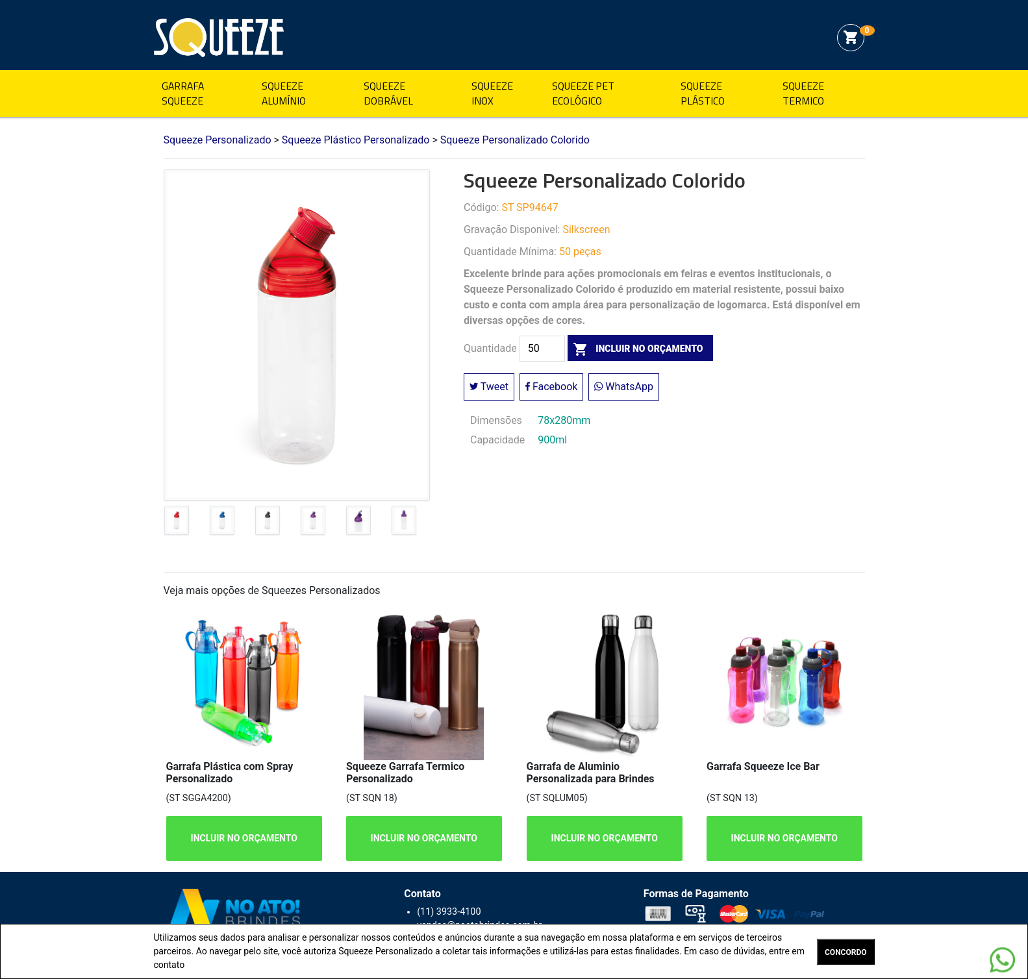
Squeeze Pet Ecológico (583, 93)
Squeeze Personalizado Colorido (515, 140)
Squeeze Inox (492, 93)
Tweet (489, 386)
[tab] (176, 523)
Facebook (551, 386)
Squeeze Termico (803, 93)
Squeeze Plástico (703, 93)
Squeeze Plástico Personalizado (356, 140)
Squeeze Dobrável (388, 93)
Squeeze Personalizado (219, 37)
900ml (552, 440)
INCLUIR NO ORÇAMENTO (243, 838)
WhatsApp (623, 386)
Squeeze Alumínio (284, 93)
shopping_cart (851, 37)
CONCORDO (845, 952)
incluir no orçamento (635, 348)
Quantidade (490, 348)
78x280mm (564, 420)
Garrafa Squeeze (183, 93)
